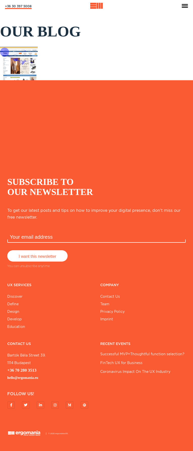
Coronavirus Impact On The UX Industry (135, 372)
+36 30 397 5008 (18, 6)
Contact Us (110, 296)
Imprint (106, 319)
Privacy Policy (112, 312)
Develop (14, 319)
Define (13, 304)
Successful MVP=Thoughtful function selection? (142, 354)
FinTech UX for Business (121, 363)
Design (13, 312)
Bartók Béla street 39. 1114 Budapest (26, 359)
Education (16, 327)
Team (104, 304)
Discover (15, 296)
